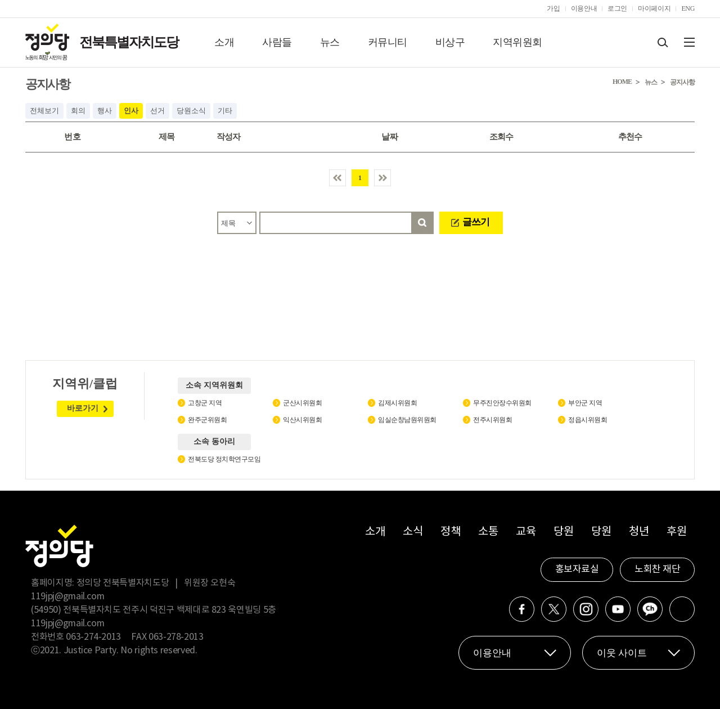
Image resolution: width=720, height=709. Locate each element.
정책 (450, 532)
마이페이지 (654, 8)
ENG (688, 8)
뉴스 (330, 42)
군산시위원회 (302, 403)
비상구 (450, 42)
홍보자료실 (577, 569)
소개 (224, 42)
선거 (157, 110)
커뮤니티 (387, 42)
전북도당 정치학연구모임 (224, 459)
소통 (488, 532)
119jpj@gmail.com (67, 596)
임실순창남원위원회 (407, 420)
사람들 (277, 42)
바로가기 (82, 408)
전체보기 (44, 110)
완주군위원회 (207, 420)
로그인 (617, 8)
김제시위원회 (397, 403)
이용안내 (584, 8)
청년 (639, 532)
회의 (78, 110)
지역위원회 (517, 42)
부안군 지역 (585, 403)
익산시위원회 (302, 420)
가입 (553, 8)
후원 (676, 532)
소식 (412, 532)
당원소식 (191, 110)
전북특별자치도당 (128, 42)
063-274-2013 (94, 637)
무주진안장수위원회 (502, 403)
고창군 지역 (205, 403)
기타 (225, 110)
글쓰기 (475, 222)
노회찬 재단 (657, 569)
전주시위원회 (492, 420)
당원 (563, 532)
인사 (131, 110)
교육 (526, 532)
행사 (104, 110)
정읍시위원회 (587, 420)
